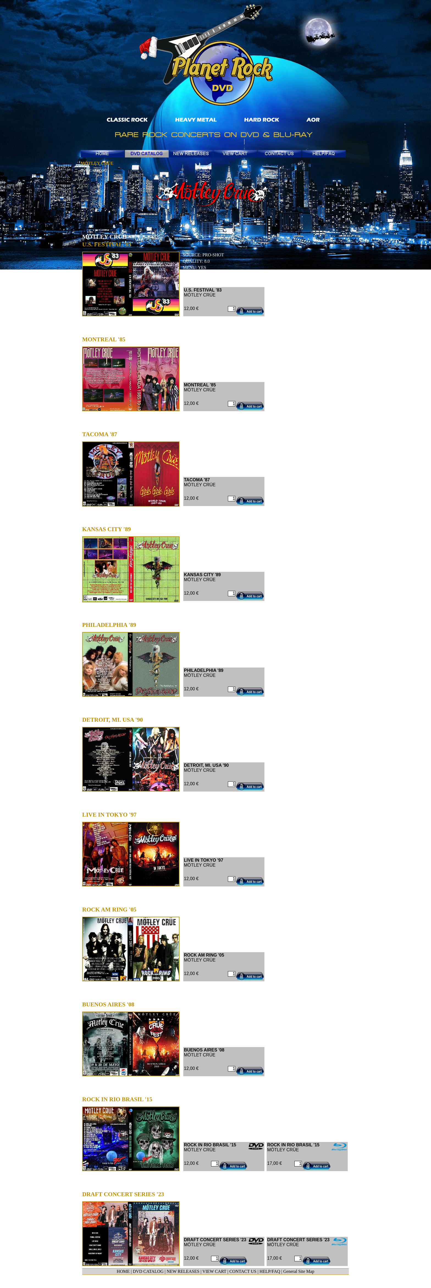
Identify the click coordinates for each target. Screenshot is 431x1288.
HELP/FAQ (269, 1271)
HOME (123, 1271)
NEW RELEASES (183, 1271)
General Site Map (298, 1271)
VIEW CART (214, 1271)
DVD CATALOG (148, 1271)
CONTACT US (242, 1271)
